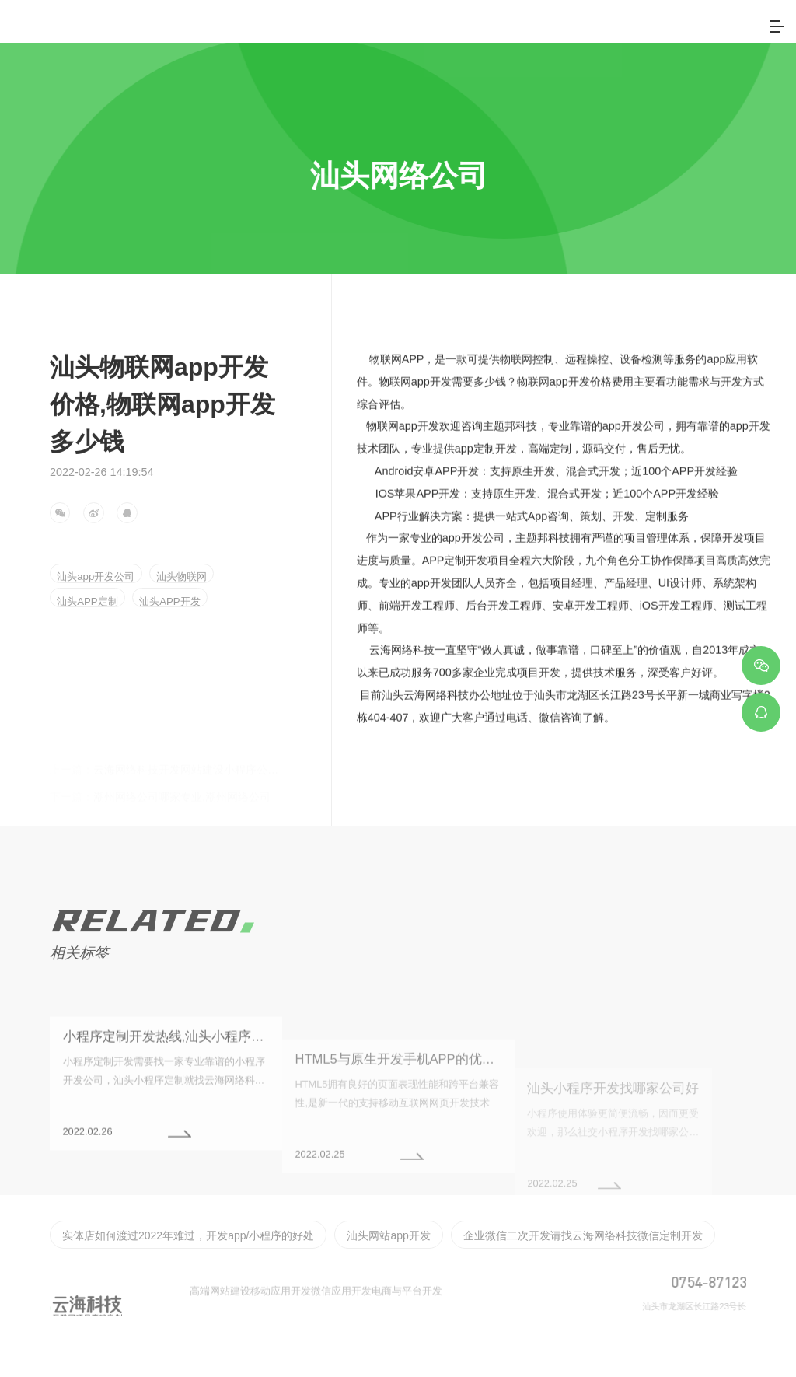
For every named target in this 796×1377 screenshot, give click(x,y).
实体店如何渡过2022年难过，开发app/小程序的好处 (161, 1276)
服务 (467, 31)
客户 (585, 31)
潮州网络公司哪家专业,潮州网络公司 (160, 773)
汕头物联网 (191, 574)
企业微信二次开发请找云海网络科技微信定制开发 (486, 1276)
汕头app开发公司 (98, 574)
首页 (349, 31)
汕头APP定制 (90, 600)
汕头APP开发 (179, 600)
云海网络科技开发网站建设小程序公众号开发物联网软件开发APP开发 (240, 746)
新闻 (644, 31)
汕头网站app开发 (327, 1276)
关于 (408, 31)
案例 (526, 31)
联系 (703, 31)
